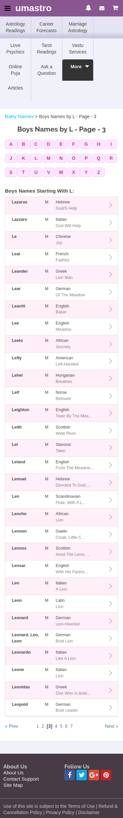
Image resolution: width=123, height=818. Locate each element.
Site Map (13, 785)
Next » (111, 726)
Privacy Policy (60, 812)
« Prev (11, 726)
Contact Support (21, 779)
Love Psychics (15, 48)
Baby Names (19, 116)
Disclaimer (88, 812)
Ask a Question (46, 70)
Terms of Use (81, 806)
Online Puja (15, 70)
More (76, 70)
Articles (15, 88)
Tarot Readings (46, 48)
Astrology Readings (15, 27)
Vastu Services (78, 48)
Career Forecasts (46, 27)
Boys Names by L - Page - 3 (67, 116)
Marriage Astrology (77, 27)
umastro (33, 8)
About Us (13, 772)
